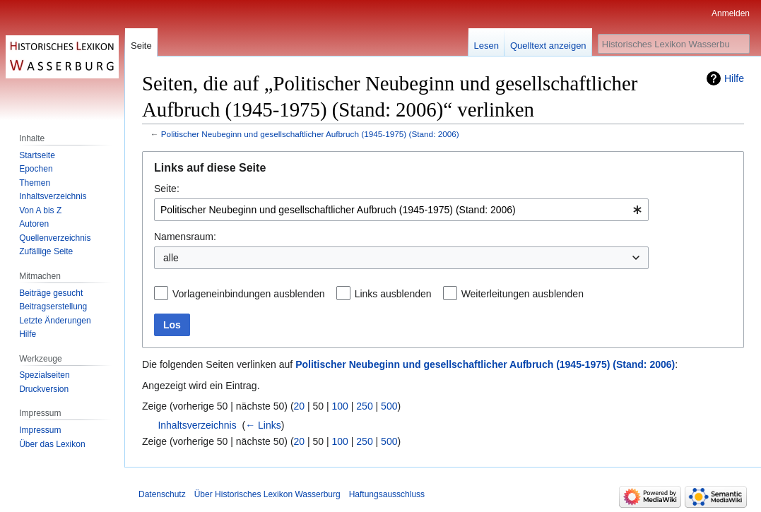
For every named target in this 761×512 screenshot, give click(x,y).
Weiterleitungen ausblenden (522, 293)
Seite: (166, 188)
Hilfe (734, 78)
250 (364, 406)
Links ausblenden (393, 293)
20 (299, 406)
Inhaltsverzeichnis (197, 425)
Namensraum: (185, 236)
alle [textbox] (171, 257)
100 (340, 406)
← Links (263, 425)
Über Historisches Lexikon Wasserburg (267, 494)
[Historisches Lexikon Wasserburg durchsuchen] (674, 44)
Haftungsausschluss (387, 494)
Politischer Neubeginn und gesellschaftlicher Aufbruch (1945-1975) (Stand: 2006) (310, 133)
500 (389, 406)
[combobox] (401, 209)
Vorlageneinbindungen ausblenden (248, 293)
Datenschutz (162, 494)
